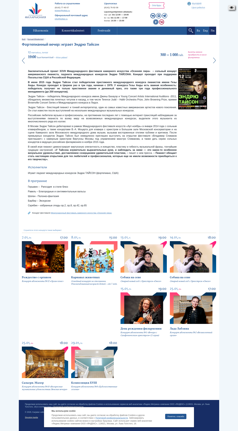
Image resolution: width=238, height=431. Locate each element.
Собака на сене (131, 277)
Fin (213, 30)
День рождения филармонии (141, 328)
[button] (231, 7)
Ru (198, 30)
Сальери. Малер (33, 383)
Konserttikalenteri (35, 39)
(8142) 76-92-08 (111, 7)
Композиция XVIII (84, 383)
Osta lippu (156, 5)
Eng (205, 30)
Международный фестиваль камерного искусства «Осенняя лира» (81, 213)
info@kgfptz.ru (61, 19)
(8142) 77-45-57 (62, 7)
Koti (23, 39)
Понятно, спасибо (175, 416)
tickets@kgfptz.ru (62, 10)
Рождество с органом (36, 277)
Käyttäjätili (196, 4)
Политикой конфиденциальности (111, 418)
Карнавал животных (85, 277)
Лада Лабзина (179, 328)
